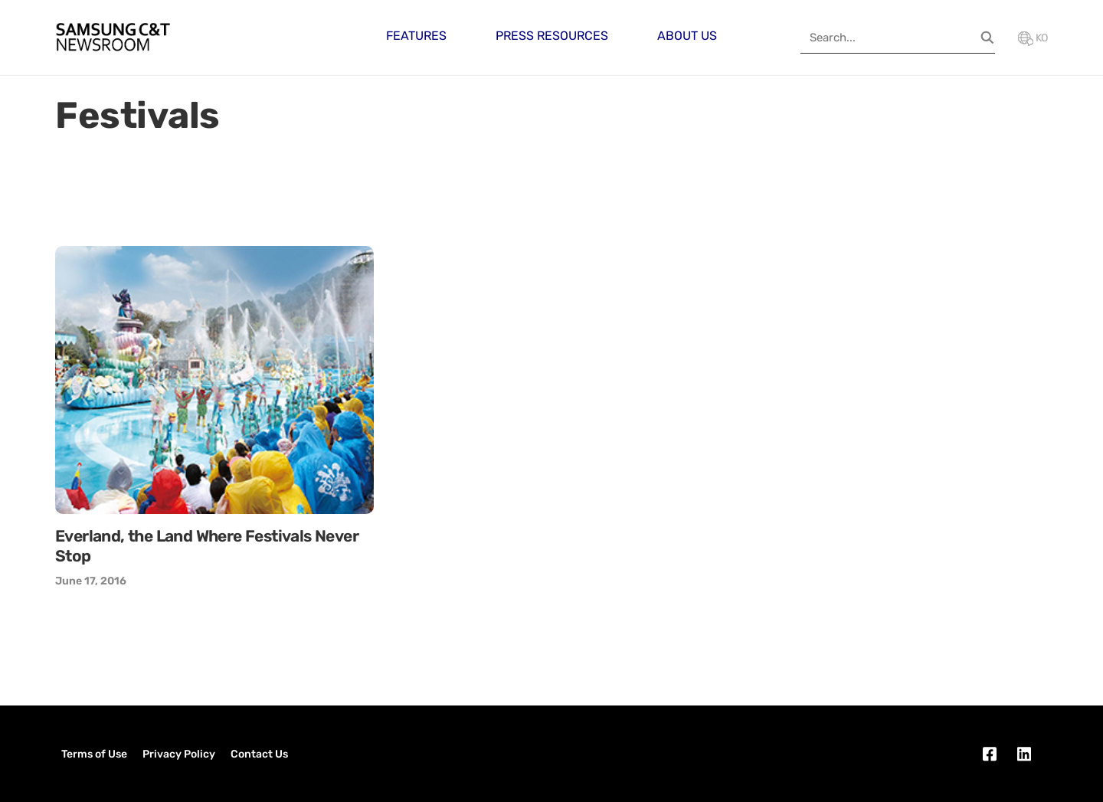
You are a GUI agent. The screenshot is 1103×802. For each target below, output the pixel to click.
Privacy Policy (178, 754)
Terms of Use (94, 754)
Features (416, 35)
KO (1033, 37)
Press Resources (552, 35)
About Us (687, 35)
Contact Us (259, 754)
